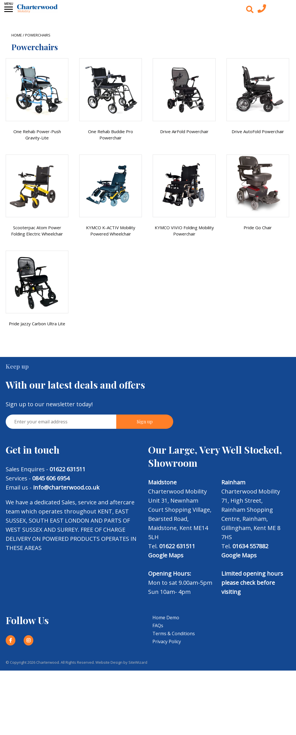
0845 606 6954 (51, 478)
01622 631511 (67, 469)
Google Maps (165, 555)
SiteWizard (137, 662)
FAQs (157, 625)
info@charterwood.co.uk (66, 487)
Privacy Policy (166, 641)
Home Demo (165, 617)
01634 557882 (250, 546)
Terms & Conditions (173, 633)
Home (16, 35)
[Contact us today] (261, 10)
